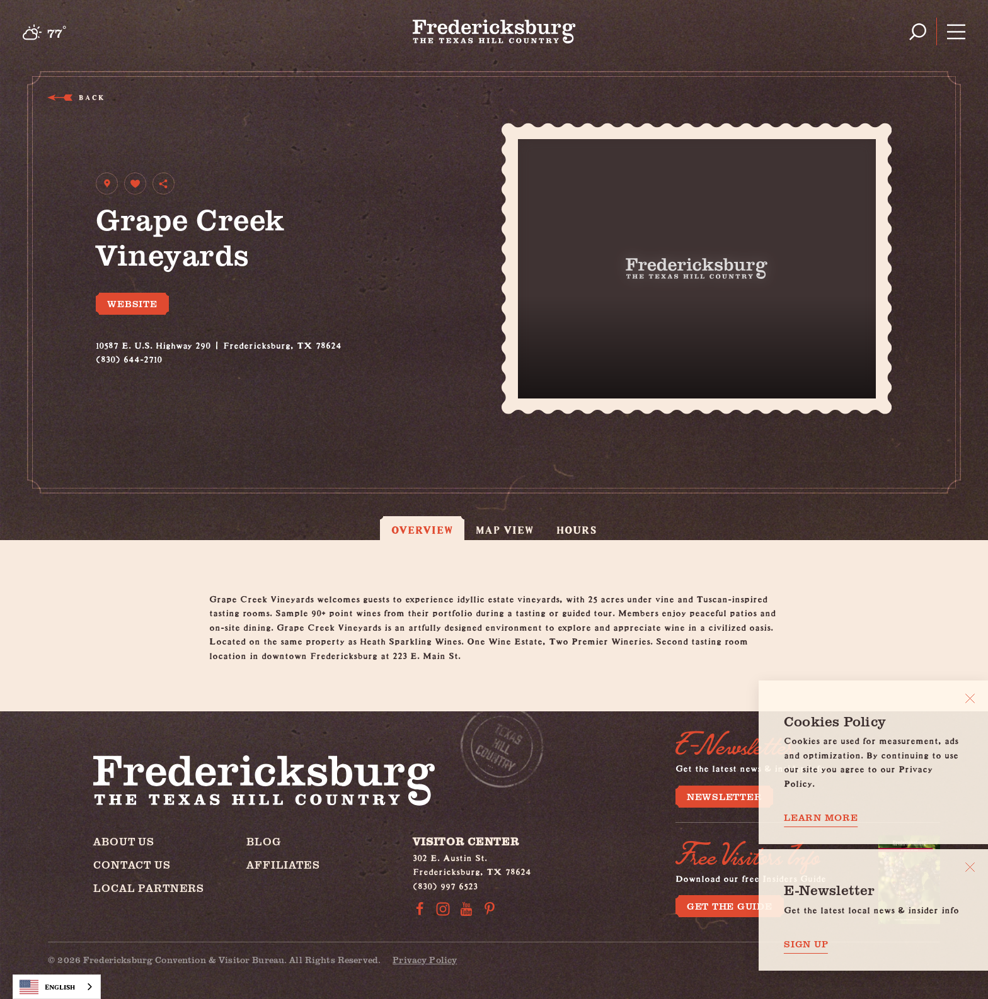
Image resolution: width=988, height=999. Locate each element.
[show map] (107, 183)
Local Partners (148, 888)
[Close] (970, 698)
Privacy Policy (425, 960)
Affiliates (283, 864)
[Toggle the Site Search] (917, 31)
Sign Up (806, 944)
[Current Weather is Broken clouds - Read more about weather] (44, 32)
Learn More (821, 817)
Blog (263, 841)
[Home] (494, 31)
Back (91, 97)
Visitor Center (466, 841)
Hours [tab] (576, 529)
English (47, 987)
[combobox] (57, 986)
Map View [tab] (505, 529)
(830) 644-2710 (129, 357)
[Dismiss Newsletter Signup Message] (970, 867)
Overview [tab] (422, 529)
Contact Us (132, 864)
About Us (123, 841)
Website (132, 303)
